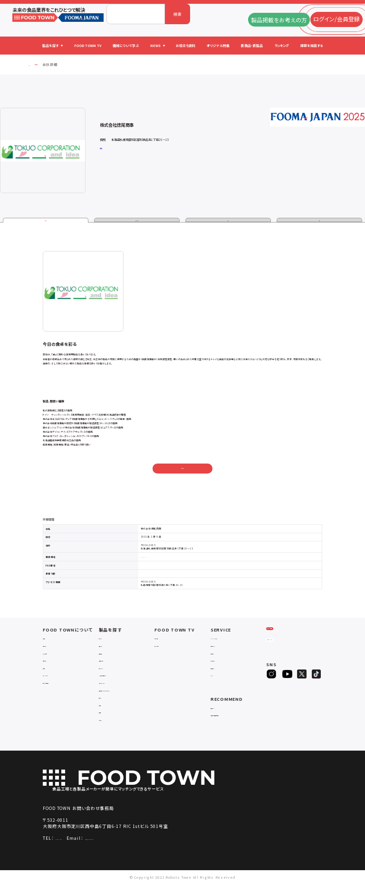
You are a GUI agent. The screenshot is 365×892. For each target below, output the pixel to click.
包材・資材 (108, 719)
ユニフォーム (110, 726)
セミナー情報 (166, 639)
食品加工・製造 (112, 654)
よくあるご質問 (56, 654)
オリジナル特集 (225, 662)
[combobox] (135, 14)
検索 (177, 14)
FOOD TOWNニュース (230, 639)
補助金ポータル (225, 709)
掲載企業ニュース (226, 647)
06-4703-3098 (71, 846)
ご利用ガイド (54, 647)
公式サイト (105, 147)
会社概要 (51, 639)
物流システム (111, 639)
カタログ (228, 221)
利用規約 (51, 669)
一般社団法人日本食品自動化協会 (238, 719)
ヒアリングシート (289, 656)
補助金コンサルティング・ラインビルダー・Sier (125, 694)
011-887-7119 (150, 558)
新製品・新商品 (224, 669)
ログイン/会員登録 (289, 637)
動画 (319, 221)
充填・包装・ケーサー (118, 662)
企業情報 (45, 221)
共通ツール (109, 704)
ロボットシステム (114, 669)
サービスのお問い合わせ (65, 684)
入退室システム (112, 647)
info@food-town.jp (132, 846)
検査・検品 (108, 711)
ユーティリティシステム (119, 684)
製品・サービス (137, 221)
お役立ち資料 (223, 654)
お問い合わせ (182, 470)
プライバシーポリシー (62, 676)
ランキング (220, 676)
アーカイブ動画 (168, 647)
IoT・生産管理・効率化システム (126, 676)
